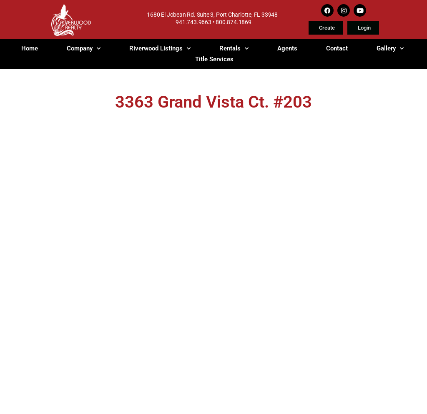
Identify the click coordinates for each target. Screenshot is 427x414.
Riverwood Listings (160, 48)
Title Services (214, 59)
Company (83, 48)
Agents (287, 48)
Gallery (390, 48)
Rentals (234, 48)
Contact (337, 48)
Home (29, 48)
